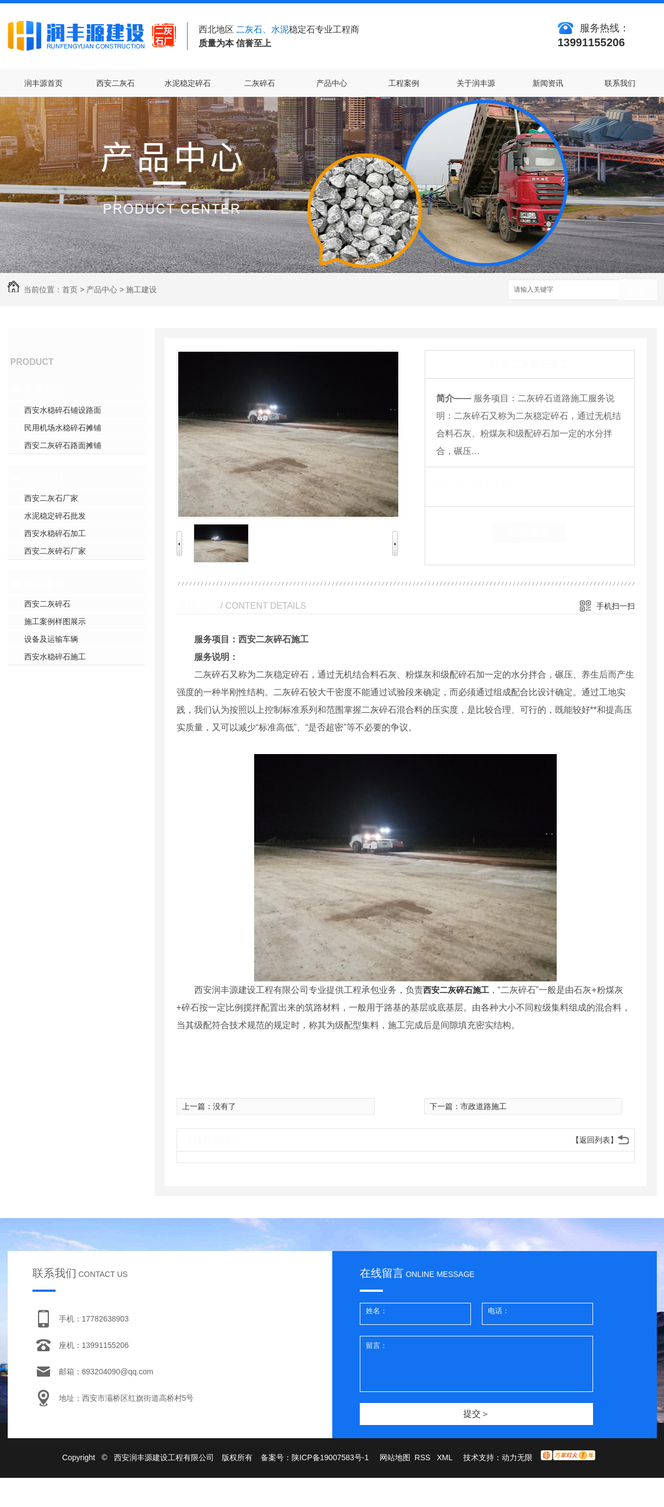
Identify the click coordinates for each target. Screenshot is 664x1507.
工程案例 (403, 83)
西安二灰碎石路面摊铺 (62, 445)
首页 (70, 289)
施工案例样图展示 (55, 621)
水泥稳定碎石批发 (55, 515)
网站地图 (395, 1457)
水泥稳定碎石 (187, 83)
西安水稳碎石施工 (55, 656)
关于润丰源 (476, 83)
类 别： (455, 483)
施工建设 (141, 289)
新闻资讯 (548, 83)
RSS (424, 1457)
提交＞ (476, 1413)
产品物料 (44, 477)
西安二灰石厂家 (51, 498)
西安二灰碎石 (47, 603)
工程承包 (44, 389)
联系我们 (620, 83)
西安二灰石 (115, 83)
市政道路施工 (483, 1106)
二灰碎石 (259, 83)
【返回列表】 (595, 1139)
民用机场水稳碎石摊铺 (62, 427)
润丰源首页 (43, 83)
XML (445, 1457)
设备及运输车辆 (51, 639)
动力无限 (517, 1457)
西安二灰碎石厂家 (55, 551)
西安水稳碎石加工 (55, 533)
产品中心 (331, 83)
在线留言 (530, 532)
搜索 (637, 290)
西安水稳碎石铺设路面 (62, 410)
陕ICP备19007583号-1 (330, 1457)
